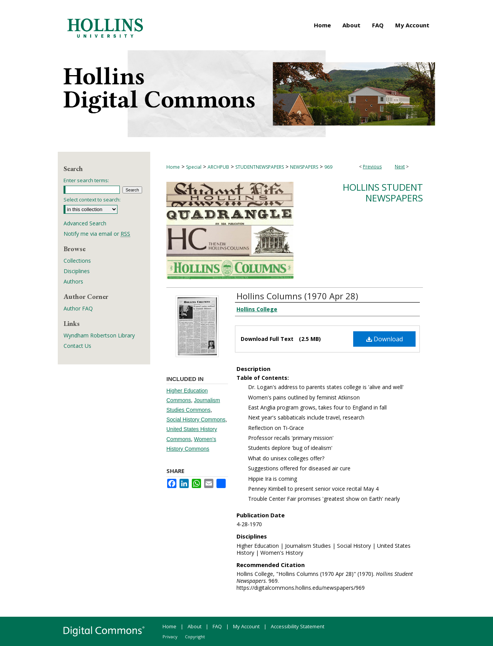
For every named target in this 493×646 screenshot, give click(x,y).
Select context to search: (92, 199)
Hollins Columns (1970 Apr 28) (297, 296)
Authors (73, 281)
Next (400, 166)
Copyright (195, 636)
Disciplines (77, 271)
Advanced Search (85, 223)
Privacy (170, 636)
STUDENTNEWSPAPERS (259, 167)
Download (384, 339)
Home (173, 167)
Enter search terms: (86, 180)
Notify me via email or (97, 233)
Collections (77, 260)
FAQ (217, 626)
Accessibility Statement (297, 626)
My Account (246, 626)
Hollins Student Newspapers (383, 193)
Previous (372, 166)
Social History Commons (195, 419)
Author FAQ (78, 308)
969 (328, 167)
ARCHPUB (218, 167)
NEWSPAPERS (304, 167)
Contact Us (77, 345)
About (194, 626)
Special (193, 167)
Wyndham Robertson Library (99, 335)
